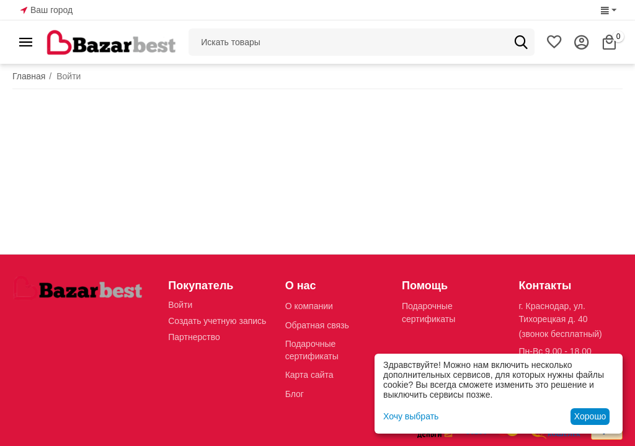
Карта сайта (309, 375)
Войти (180, 305)
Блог (294, 394)
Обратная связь (317, 325)
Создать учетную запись (217, 321)
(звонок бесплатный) (560, 334)
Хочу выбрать (410, 416)
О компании (309, 306)
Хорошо (590, 416)
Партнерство (194, 337)
